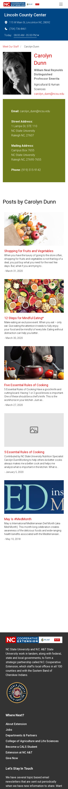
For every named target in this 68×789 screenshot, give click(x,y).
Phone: (16, 170)
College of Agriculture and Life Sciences (32, 741)
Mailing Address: (22, 145)
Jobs (9, 729)
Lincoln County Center (25, 14)
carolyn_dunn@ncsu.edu (49, 93)
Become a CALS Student (21, 746)
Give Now (12, 758)
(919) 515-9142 (31, 170)
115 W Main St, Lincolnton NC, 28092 (27, 22)
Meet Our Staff (11, 46)
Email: (15, 111)
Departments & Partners (21, 735)
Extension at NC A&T (19, 752)
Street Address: (22, 121)
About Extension (16, 724)
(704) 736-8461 (15, 29)
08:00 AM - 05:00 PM (26, 35)
